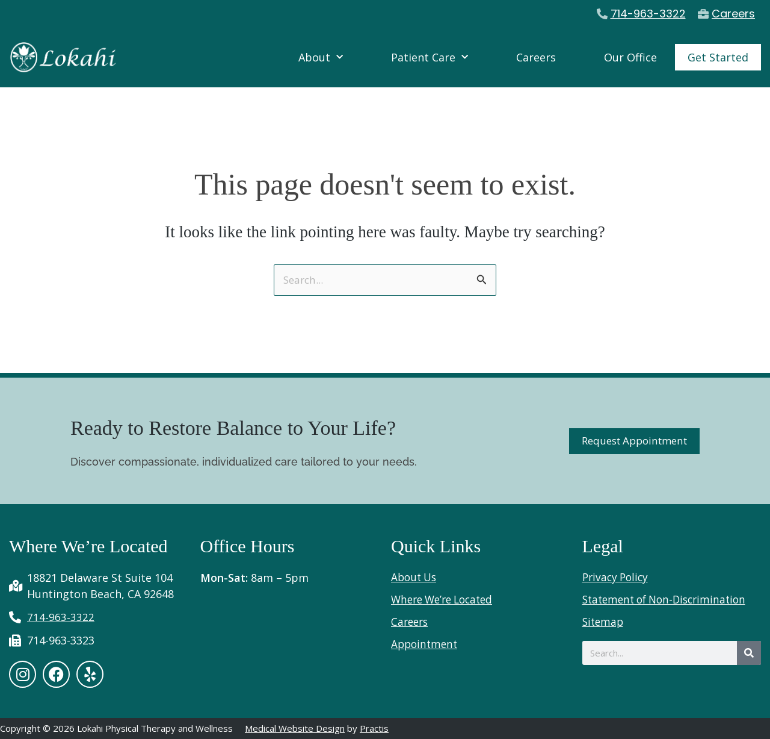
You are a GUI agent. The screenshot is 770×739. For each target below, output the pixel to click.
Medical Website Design (295, 728)
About (320, 57)
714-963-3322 (648, 13)
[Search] (749, 652)
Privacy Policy (617, 576)
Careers (536, 57)
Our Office (630, 57)
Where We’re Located (446, 599)
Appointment (426, 643)
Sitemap (604, 621)
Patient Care (429, 57)
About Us (415, 576)
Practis (374, 728)
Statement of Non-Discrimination (669, 599)
